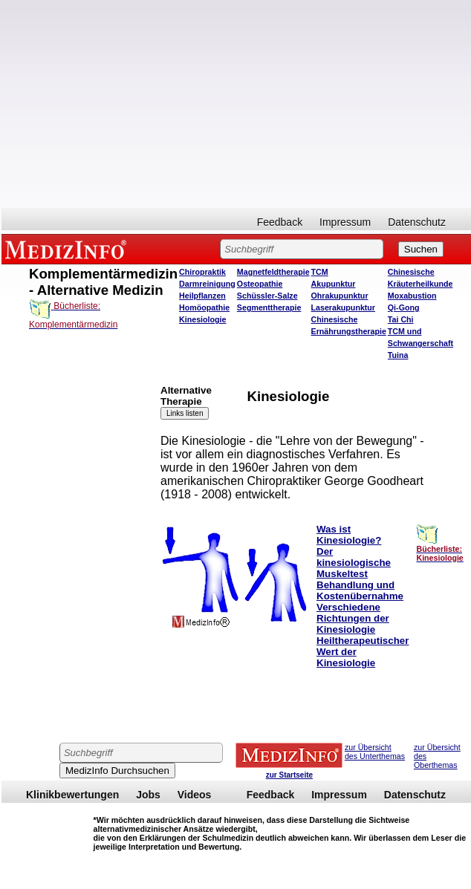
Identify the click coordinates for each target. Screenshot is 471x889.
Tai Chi (401, 319)
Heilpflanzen (202, 295)
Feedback (279, 222)
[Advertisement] (236, 104)
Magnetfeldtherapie (273, 271)
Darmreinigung (207, 283)
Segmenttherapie (269, 307)
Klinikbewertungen (72, 795)
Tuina (398, 355)
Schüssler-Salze (267, 295)
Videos (195, 795)
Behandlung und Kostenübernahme (359, 590)
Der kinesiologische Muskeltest (353, 562)
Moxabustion (412, 295)
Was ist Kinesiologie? (348, 535)
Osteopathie (260, 283)
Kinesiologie (202, 319)
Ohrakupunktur (339, 295)
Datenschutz (417, 222)
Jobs (148, 795)
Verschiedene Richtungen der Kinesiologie (352, 618)
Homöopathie (204, 307)
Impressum (345, 222)
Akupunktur (333, 283)
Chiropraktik (202, 271)
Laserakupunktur (343, 307)
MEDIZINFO (68, 249)
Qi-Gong (404, 307)
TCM (319, 271)
